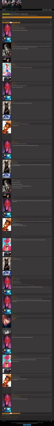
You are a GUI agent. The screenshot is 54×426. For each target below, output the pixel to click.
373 (10, 22)
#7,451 (50, 218)
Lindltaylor (4, 15)
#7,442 (50, 43)
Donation (7, 9)
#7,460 (50, 394)
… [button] (15, 22)
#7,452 (50, 238)
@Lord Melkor (15, 180)
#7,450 (50, 199)
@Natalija (20, 180)
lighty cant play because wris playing (24, 15)
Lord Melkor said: (15, 297)
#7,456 (50, 315)
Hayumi (7, 76)
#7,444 (50, 82)
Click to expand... (32, 285)
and (17, 236)
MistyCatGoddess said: (15, 122)
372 (9, 22)
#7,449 (50, 179)
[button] (9, 10)
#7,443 (50, 63)
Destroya (6, 95)
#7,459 (50, 374)
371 (7, 22)
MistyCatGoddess (6, 114)
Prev (3, 22)
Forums (4, 9)
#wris (15, 15)
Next (19, 22)
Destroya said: (14, 356)
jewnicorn (18, 15)
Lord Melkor (7, 251)
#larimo (12, 15)
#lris (13, 15)
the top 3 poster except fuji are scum (33, 15)
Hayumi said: (14, 84)
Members (16, 9)
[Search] (50, 10)
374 (12, 22)
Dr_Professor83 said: (15, 66)
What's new (12, 9)
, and (17, 99)
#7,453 (50, 257)
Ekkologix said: (14, 161)
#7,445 (50, 101)
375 (14, 22)
